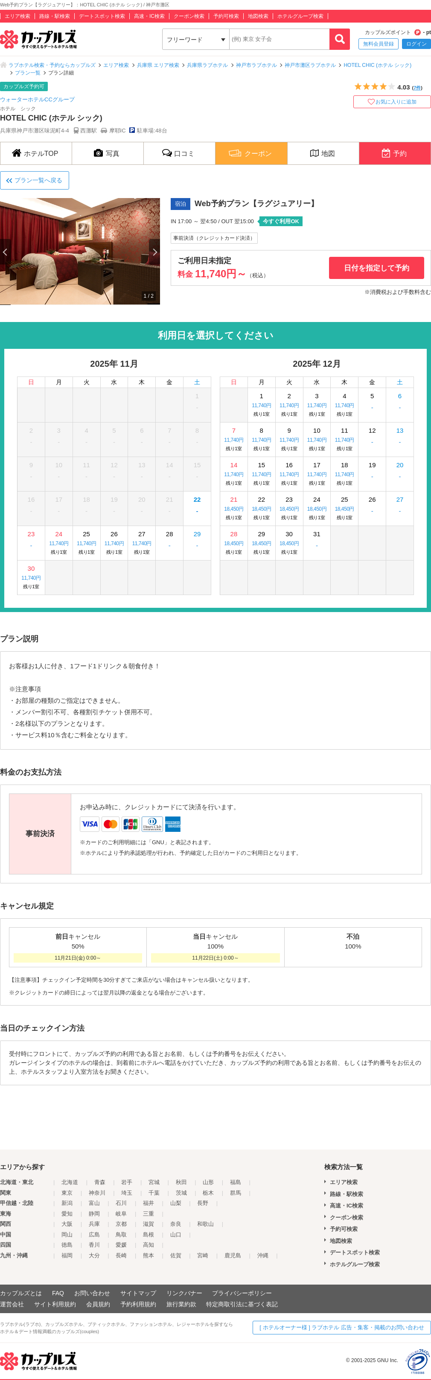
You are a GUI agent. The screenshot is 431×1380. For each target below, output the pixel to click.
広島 (94, 1234)
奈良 (175, 1224)
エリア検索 (17, 16)
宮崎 (202, 1255)
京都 (121, 1224)
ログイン (416, 44)
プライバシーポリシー (242, 1293)
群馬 (235, 1193)
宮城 (154, 1182)
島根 (148, 1234)
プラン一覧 (28, 73)
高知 (148, 1245)
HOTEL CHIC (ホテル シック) (377, 65)
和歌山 (205, 1224)
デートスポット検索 (102, 16)
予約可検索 (226, 16)
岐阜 (121, 1213)
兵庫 (94, 1224)
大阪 (67, 1224)
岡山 (67, 1234)
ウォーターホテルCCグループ (37, 99)
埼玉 (126, 1193)
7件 (417, 87)
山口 (175, 1234)
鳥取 (121, 1234)
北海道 (69, 1182)
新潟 (67, 1203)
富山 (94, 1203)
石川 (121, 1203)
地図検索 (258, 16)
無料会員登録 (378, 44)
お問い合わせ (92, 1293)
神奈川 (97, 1193)
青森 (99, 1182)
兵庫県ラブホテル (207, 65)
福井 (148, 1203)
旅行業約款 (181, 1304)
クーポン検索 (189, 16)
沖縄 (262, 1255)
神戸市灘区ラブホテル (310, 65)
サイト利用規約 (55, 1304)
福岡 (67, 1255)
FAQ (58, 1293)
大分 (94, 1255)
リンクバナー (184, 1293)
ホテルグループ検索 (300, 16)
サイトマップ (138, 1293)
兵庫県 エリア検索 (158, 65)
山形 (208, 1182)
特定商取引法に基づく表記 (242, 1304)
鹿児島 (232, 1255)
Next (154, 251)
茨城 (181, 1193)
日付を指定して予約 (376, 268)
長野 (202, 1203)
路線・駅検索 (54, 16)
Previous (5, 251)
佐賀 (175, 1255)
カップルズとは (21, 1293)
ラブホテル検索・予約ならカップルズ (52, 65)
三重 (148, 1213)
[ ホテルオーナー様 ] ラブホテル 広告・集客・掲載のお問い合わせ (341, 1327)
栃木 (208, 1193)
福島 (235, 1182)
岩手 (126, 1182)
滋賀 (148, 1224)
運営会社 (12, 1304)
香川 (94, 1245)
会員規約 (98, 1304)
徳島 (67, 1245)
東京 (67, 1193)
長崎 (121, 1255)
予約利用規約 (138, 1304)
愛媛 (121, 1245)
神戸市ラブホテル (256, 65)
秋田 (181, 1182)
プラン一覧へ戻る (38, 180)
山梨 (175, 1203)
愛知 (67, 1213)
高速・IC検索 (149, 16)
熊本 (148, 1255)
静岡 (94, 1213)
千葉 (154, 1193)
